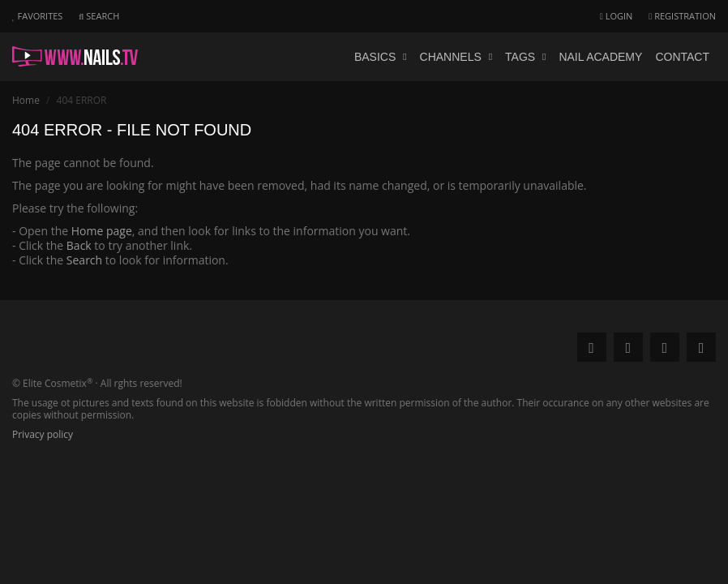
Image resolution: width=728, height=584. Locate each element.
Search (84, 260)
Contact (682, 56)
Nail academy (600, 56)
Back (79, 245)
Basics (380, 56)
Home (26, 100)
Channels (456, 56)
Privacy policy (42, 434)
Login (616, 16)
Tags (525, 56)
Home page (101, 230)
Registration (682, 16)
